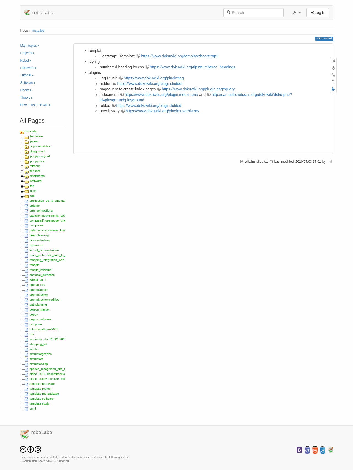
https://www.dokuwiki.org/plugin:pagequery (198, 89)
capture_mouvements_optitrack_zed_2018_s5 (61, 215)
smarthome (37, 176)
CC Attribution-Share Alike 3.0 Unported (44, 461)
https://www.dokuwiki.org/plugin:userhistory (162, 111)
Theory (25, 97)
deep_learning (39, 235)
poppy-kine (37, 161)
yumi (33, 408)
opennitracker (39, 294)
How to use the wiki (34, 105)
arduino (35, 205)
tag (32, 185)
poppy (34, 314)
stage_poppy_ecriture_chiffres (50, 378)
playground (37, 151)
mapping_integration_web (47, 260)
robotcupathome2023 (44, 329)
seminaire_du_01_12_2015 (48, 339)
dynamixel (36, 245)
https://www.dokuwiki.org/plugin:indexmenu (161, 94)
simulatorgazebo (41, 354)
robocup (35, 166)
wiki (32, 195)
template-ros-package (44, 393)
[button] (296, 13)
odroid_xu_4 (38, 279)
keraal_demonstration (44, 250)
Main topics (28, 46)
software (36, 181)
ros (32, 334)
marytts (35, 265)
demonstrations (40, 240)
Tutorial (25, 75)
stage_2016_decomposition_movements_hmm (61, 373)
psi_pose (36, 324)
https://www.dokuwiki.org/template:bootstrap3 (179, 56)
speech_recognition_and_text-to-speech (57, 369)
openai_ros (37, 284)
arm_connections (41, 210)
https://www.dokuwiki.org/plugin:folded (149, 105)
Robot (24, 60)
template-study (40, 403)
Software (26, 83)
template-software (42, 398)
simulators (36, 359)
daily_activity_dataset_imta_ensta (52, 230)
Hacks (24, 90)
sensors (35, 171)
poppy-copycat (40, 156)
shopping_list (38, 344)
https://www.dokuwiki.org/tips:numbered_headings (193, 67)
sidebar (35, 349)
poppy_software (40, 319)
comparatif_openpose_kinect (49, 220)
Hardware (27, 68)
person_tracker (40, 309)
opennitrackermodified (44, 299)
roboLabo (31, 131)
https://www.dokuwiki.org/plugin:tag (154, 78)
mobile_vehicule (40, 270)
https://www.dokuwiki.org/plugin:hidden (150, 83)
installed (38, 30)
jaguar (34, 141)
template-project (40, 388)
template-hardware (42, 383)
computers (37, 225)
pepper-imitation (40, 146)
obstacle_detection (42, 275)
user (33, 190)
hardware (36, 136)
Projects (26, 53)
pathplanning (38, 304)
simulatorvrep (39, 364)
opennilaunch (39, 289)
